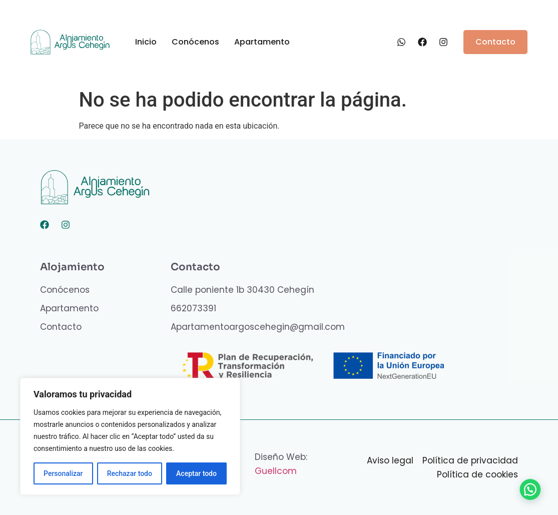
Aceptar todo (196, 473)
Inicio (146, 42)
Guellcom (276, 471)
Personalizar (63, 473)
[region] (130, 436)
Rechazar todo (129, 473)
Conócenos (195, 42)
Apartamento (262, 42)
